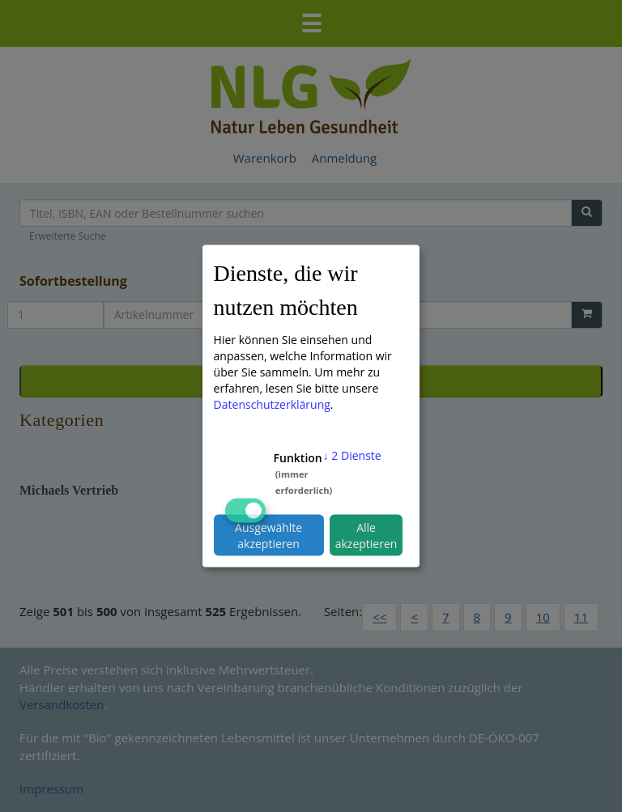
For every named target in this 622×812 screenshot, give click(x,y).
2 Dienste (352, 455)
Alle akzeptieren (366, 535)
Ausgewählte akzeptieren (268, 535)
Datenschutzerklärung (272, 404)
